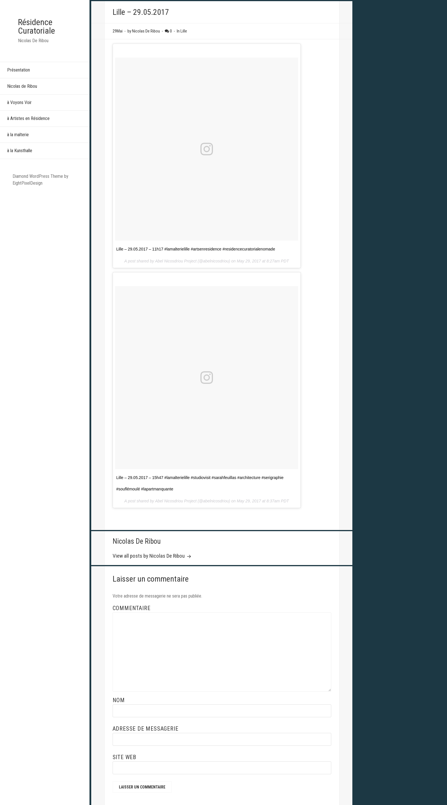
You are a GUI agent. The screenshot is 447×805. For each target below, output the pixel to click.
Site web (124, 757)
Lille (183, 31)
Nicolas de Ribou (22, 86)
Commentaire (132, 608)
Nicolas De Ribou (137, 541)
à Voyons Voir (19, 102)
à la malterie (18, 134)
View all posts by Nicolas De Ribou (149, 556)
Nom (119, 700)
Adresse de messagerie (145, 728)
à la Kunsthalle (19, 150)
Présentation (18, 70)
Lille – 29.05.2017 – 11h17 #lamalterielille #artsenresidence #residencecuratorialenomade (195, 249)
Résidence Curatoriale (36, 26)
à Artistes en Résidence (28, 118)
